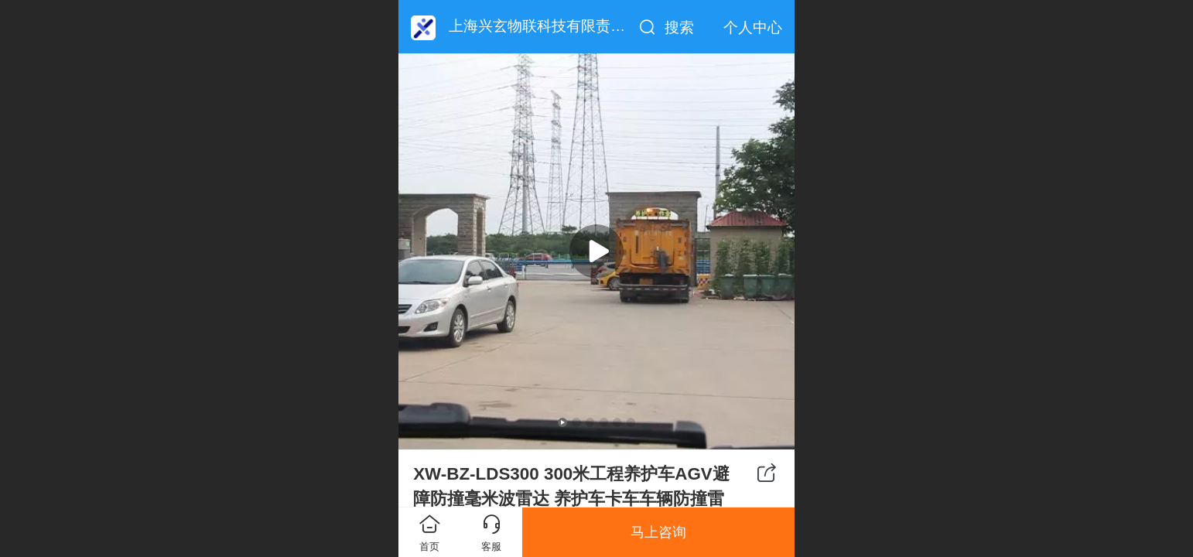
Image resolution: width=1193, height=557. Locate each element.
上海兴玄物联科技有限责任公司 (552, 26)
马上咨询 (658, 532)
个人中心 (752, 27)
